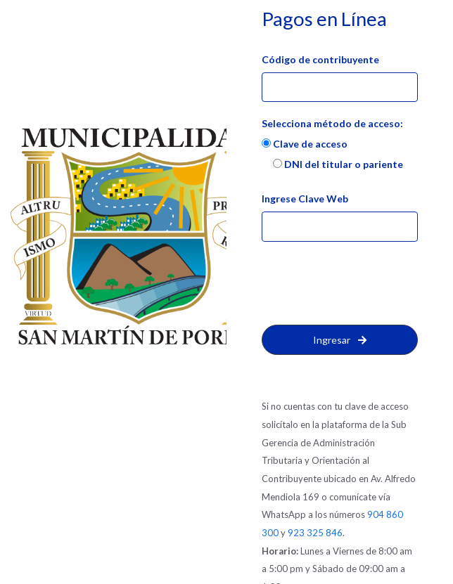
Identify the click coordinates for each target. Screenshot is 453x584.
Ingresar (339, 340)
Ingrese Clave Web (305, 199)
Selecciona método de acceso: (332, 123)
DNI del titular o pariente (338, 164)
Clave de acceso (304, 144)
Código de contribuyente (320, 59)
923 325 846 (315, 532)
